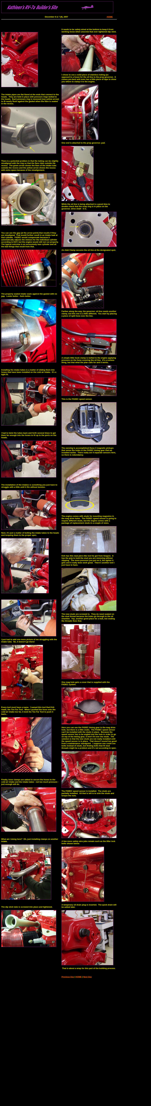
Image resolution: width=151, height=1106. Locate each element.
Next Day (87, 977)
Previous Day (68, 977)
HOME (110, 17)
